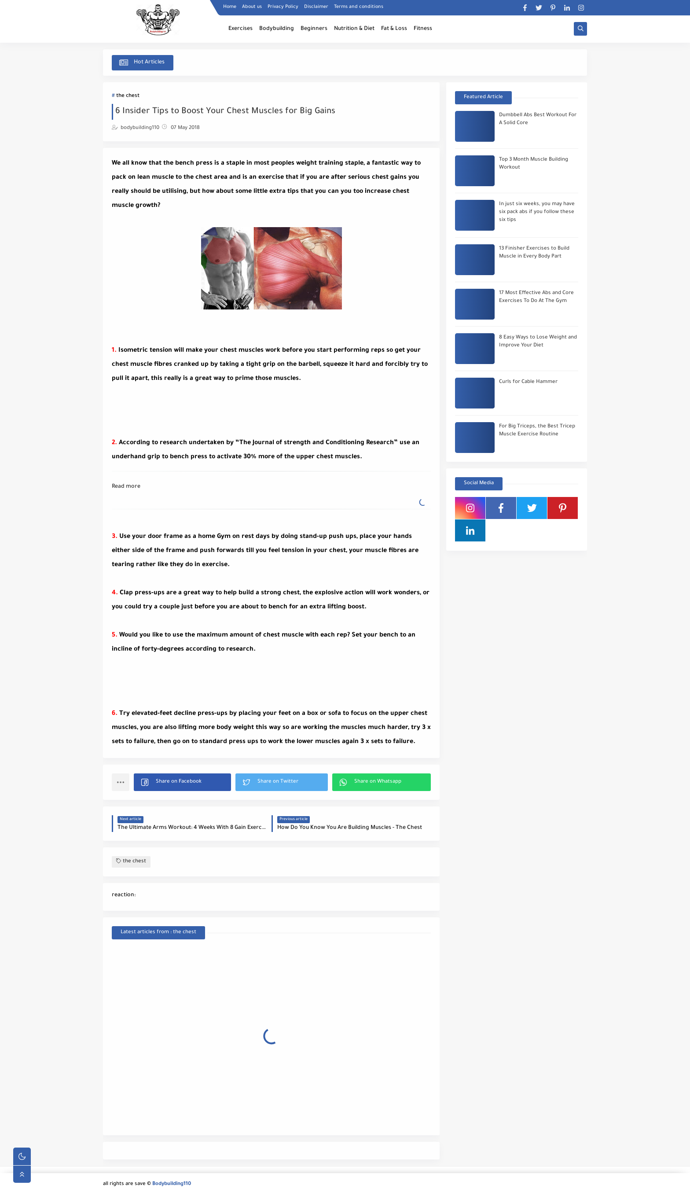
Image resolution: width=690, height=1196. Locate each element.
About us (252, 7)
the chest (127, 96)
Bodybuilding (276, 29)
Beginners (314, 29)
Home (229, 7)
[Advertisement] (182, 408)
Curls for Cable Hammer (528, 382)
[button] (182, 782)
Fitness (423, 29)
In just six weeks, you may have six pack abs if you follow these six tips (537, 212)
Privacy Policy (283, 7)
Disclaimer (316, 7)
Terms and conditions (358, 7)
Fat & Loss (394, 29)
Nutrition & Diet (354, 29)
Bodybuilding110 (171, 1184)
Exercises (240, 29)
